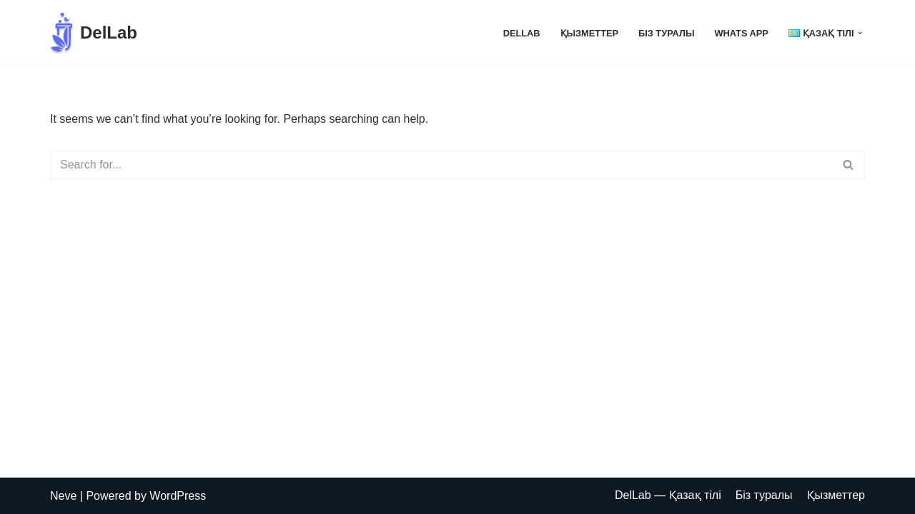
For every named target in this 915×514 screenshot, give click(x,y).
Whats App (741, 33)
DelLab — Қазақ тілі (668, 495)
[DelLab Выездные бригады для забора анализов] (93, 33)
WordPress (177, 496)
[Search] (441, 165)
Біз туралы (666, 33)
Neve (63, 496)
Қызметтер (589, 33)
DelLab (521, 33)
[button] (860, 33)
